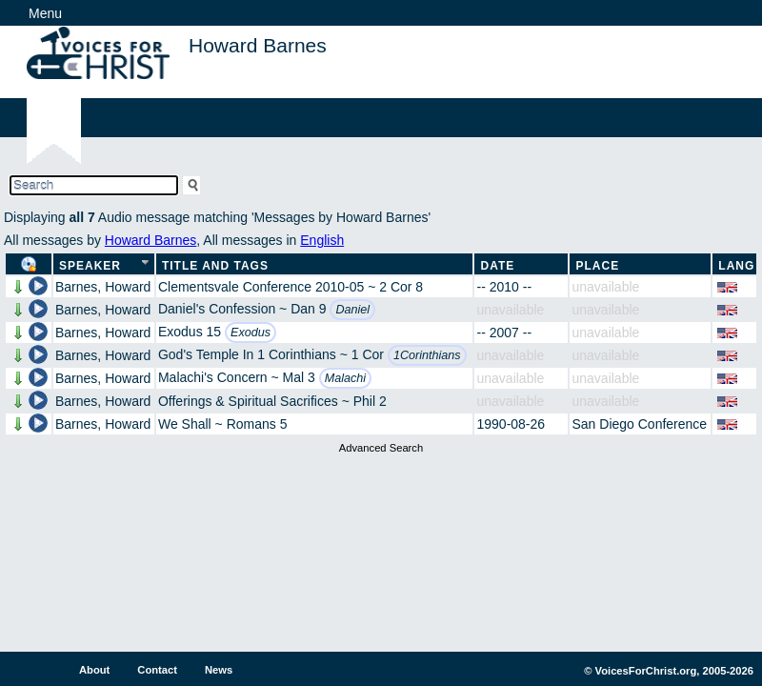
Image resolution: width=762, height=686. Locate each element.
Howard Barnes (151, 240)
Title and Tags (215, 265)
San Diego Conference (639, 424)
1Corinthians (427, 355)
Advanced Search (381, 448)
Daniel (352, 309)
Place (597, 265)
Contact (157, 670)
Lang (736, 265)
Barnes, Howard (102, 286)
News (218, 670)
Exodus (251, 332)
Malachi (345, 378)
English (322, 240)
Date (497, 265)
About (94, 670)
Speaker (90, 265)
